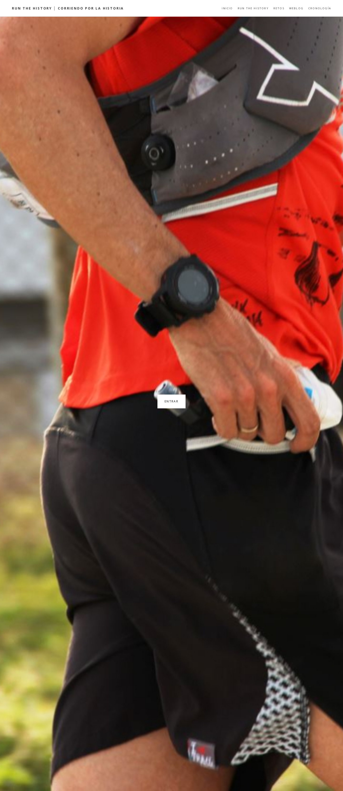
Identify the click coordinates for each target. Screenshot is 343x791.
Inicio (227, 8)
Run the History (253, 8)
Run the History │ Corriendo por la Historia (68, 8)
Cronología (319, 8)
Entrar (171, 401)
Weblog (296, 8)
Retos (278, 8)
